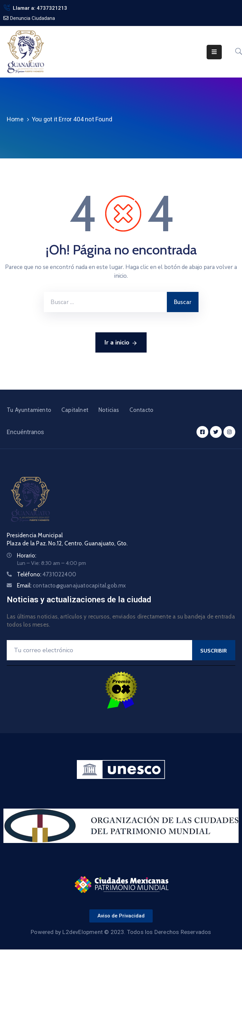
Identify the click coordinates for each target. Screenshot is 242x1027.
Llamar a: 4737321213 (40, 8)
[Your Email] (99, 650)
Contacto (141, 409)
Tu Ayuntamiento (29, 409)
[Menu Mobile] (214, 52)
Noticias (108, 409)
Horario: (26, 555)
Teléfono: (46, 574)
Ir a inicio (121, 342)
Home (15, 119)
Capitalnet (74, 409)
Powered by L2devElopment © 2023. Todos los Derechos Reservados (121, 932)
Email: (71, 585)
